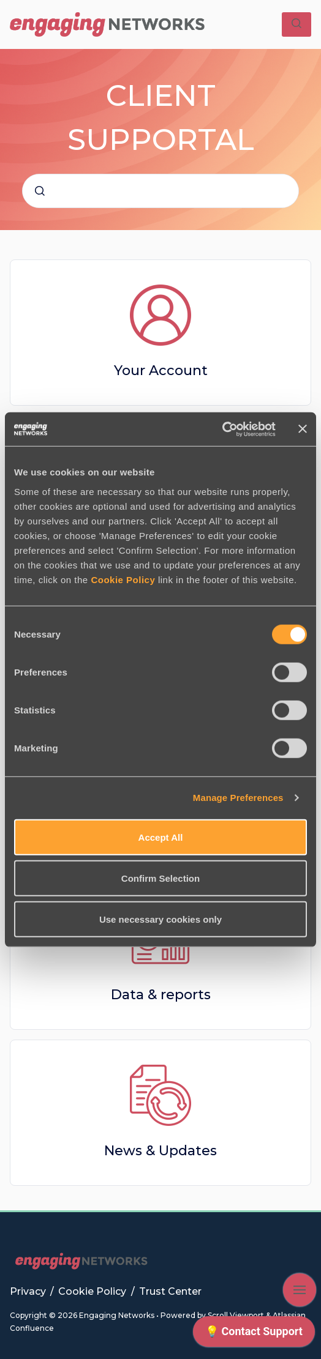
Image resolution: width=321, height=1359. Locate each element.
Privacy (29, 1291)
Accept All (160, 837)
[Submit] (40, 191)
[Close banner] (302, 429)
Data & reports (161, 994)
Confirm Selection (160, 878)
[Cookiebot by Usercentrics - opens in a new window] (222, 429)
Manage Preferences (238, 797)
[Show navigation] (299, 1289)
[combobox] (160, 190)
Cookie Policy (123, 579)
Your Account (161, 370)
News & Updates (160, 1150)
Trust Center (170, 1291)
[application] (254, 1334)
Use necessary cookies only (160, 919)
